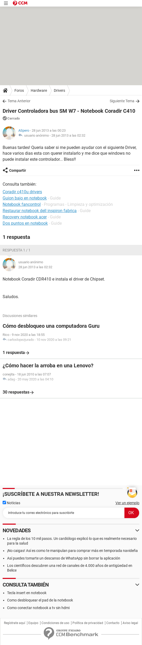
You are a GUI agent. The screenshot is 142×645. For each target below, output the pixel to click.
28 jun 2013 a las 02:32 (68, 135)
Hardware (39, 90)
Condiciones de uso (55, 623)
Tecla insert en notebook (26, 593)
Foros (19, 90)
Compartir (17, 170)
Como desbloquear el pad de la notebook (40, 600)
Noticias (11, 503)
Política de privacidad (87, 623)
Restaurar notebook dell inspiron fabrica (40, 210)
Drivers (59, 90)
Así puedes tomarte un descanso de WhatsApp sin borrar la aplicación (63, 558)
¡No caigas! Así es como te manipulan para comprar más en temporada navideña (72, 551)
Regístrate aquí (14, 623)
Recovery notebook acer (25, 216)
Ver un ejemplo (127, 503)
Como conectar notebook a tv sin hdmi (38, 608)
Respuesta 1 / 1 (16, 250)
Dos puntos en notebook (25, 223)
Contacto (112, 623)
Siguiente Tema (122, 101)
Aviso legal (130, 623)
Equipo (33, 623)
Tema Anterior (19, 101)
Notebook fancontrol (22, 204)
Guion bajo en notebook (25, 198)
